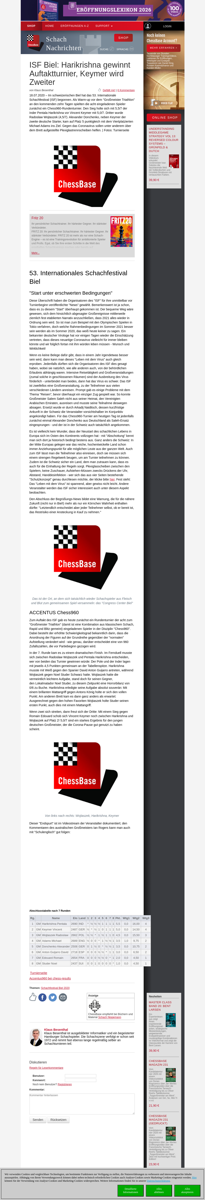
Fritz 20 (37, 218)
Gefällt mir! (109, 90)
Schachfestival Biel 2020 (55, 988)
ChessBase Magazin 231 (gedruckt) (158, 1119)
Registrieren (65, 1084)
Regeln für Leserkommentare (46, 1067)
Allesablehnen (159, 1190)
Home (49, 25)
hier (112, 479)
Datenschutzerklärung (158, 1180)
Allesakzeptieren (187, 1190)
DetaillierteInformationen (130, 1190)
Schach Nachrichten (63, 43)
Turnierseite (38, 973)
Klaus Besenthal (56, 1029)
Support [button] (104, 25)
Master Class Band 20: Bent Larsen (160, 1006)
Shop (31, 25)
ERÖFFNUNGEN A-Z (75, 25)
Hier (194, 1177)
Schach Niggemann (109, 1017)
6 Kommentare (126, 90)
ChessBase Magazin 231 (158, 1062)
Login (167, 26)
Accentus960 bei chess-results (50, 978)
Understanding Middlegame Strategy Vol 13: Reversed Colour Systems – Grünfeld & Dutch (163, 140)
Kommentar (36, 1089)
